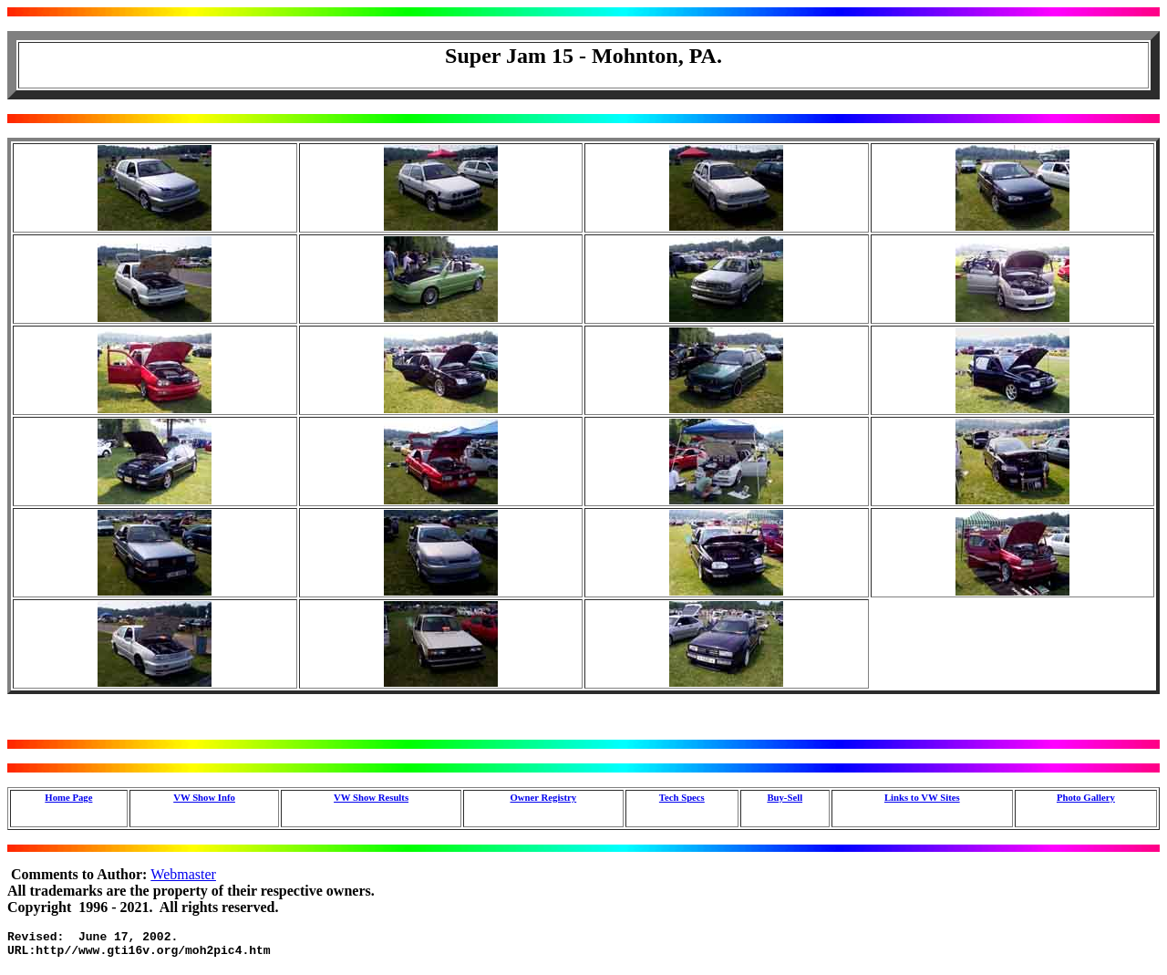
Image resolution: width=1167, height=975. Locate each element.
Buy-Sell (784, 797)
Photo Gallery (1086, 797)
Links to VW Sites (922, 797)
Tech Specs (682, 797)
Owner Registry (543, 797)
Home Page (68, 797)
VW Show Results (371, 797)
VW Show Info (204, 797)
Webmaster (183, 874)
